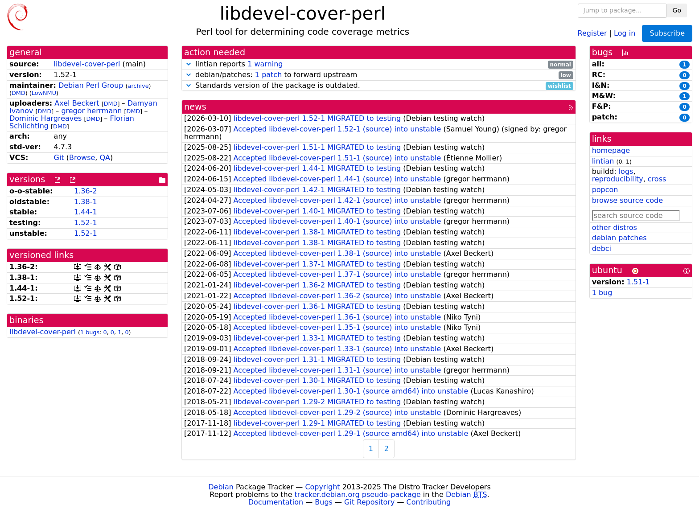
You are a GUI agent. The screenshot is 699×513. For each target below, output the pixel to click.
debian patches (619, 238)
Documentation (275, 502)
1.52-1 (85, 222)
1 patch (268, 74)
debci (601, 248)
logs (626, 171)
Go (677, 10)
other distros (614, 227)
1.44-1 (85, 212)
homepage (611, 150)
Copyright (322, 487)
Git (59, 157)
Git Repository (369, 502)
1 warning (265, 64)
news (195, 107)
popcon (605, 189)
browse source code (627, 200)
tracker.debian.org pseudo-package (358, 494)
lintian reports (378, 64)
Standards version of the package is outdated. (378, 86)
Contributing (429, 502)
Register (592, 33)
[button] (188, 64)
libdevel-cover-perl (87, 64)
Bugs (324, 502)
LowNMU (44, 93)
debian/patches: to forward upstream (378, 75)
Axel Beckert (76, 103)
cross (657, 179)
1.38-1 (85, 201)
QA (104, 157)
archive (138, 85)
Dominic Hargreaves (45, 118)
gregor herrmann (91, 111)
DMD (18, 93)
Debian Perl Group (90, 85)
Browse (82, 157)
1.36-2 (85, 191)
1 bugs (89, 332)
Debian (221, 487)
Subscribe (667, 33)
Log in (624, 33)
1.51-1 (638, 282)
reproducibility (617, 179)
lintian (603, 161)
